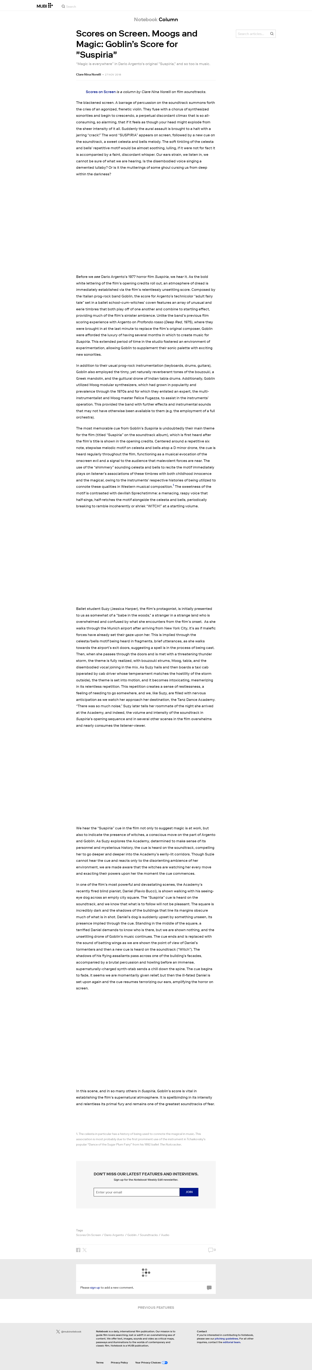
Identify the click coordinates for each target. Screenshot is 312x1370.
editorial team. (232, 1342)
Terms (99, 1362)
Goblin (131, 1235)
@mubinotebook (68, 1332)
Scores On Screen (88, 1235)
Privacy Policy (119, 1362)
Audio (165, 1235)
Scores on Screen (101, 92)
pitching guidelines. (227, 1338)
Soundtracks (149, 1235)
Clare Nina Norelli (88, 74)
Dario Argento (114, 1235)
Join (189, 1192)
